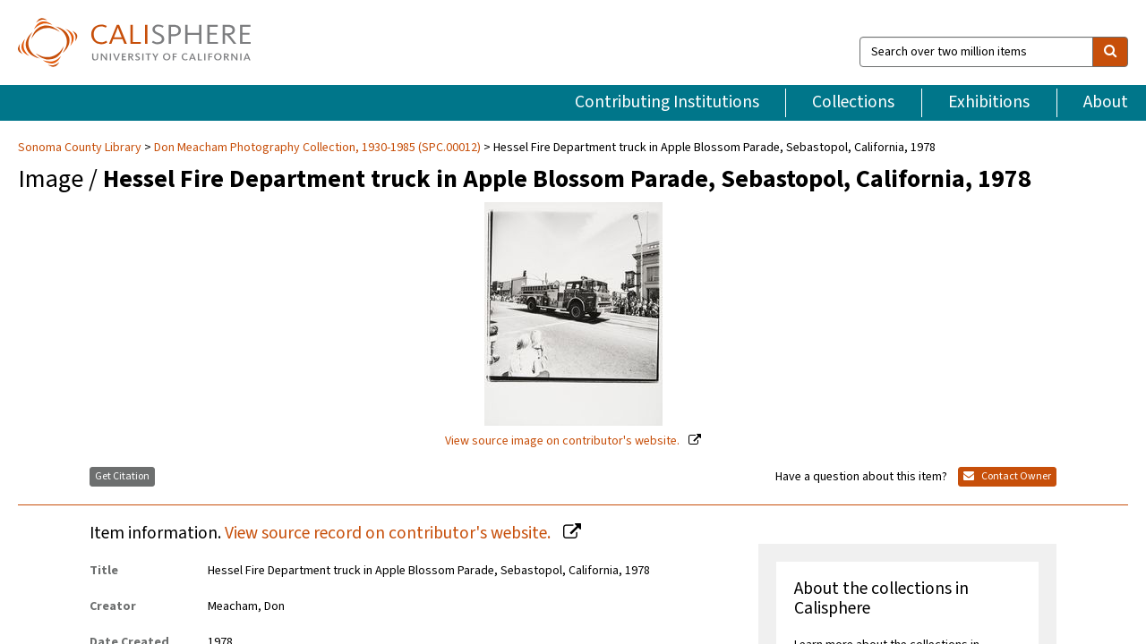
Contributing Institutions (667, 101)
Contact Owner (1007, 476)
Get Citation (122, 476)
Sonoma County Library (81, 148)
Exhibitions (989, 101)
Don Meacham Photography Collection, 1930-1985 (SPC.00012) (317, 148)
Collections (853, 101)
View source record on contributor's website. (389, 533)
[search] (1110, 52)
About (1105, 101)
